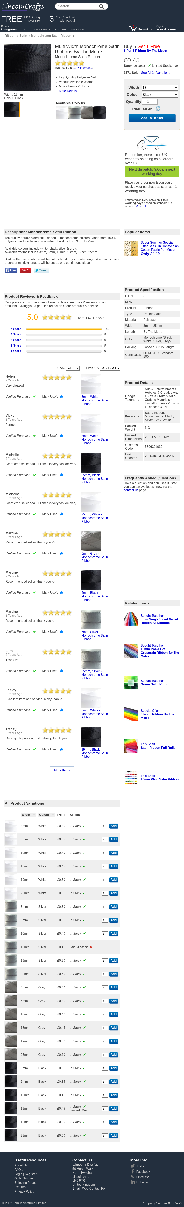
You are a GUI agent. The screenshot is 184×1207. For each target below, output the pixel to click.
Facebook (143, 1171)
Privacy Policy (24, 1191)
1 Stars (16, 351)
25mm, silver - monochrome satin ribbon (94, 674)
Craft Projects (42, 29)
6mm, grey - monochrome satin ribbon (94, 557)
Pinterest (142, 1177)
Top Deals (60, 29)
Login (18, 1174)
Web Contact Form (95, 1188)
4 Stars (16, 334)
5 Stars (16, 329)
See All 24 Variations (155, 72)
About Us (21, 1165)
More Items (62, 770)
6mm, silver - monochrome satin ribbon (94, 635)
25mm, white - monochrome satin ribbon (94, 518)
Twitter (140, 1166)
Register (31, 1174)
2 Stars (16, 345)
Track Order (78, 29)
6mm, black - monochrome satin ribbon (94, 596)
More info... (143, 206)
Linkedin (142, 1182)
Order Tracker (24, 1178)
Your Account (166, 29)
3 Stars (16, 340)
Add (113, 826)
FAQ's (18, 1169)
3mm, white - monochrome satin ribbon (94, 400)
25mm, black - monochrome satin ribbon (94, 478)
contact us (131, 490)
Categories (9, 29)
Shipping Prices (25, 1182)
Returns (20, 1187)
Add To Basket (152, 118)
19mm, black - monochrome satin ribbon (94, 753)
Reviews (83, 67)
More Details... (69, 91)
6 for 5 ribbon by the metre (145, 50)
